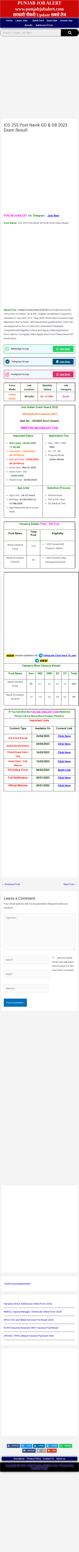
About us (60, 1458)
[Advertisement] (38, 78)
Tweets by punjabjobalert (17, 1283)
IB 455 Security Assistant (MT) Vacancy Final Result (31, 1327)
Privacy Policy (34, 1458)
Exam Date (52, 20)
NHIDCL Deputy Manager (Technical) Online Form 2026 (33, 1311)
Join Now (53, 215)
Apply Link (64, 770)
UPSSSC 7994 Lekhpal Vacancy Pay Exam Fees (29, 1335)
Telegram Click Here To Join (59, 655)
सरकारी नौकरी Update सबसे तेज (39, 14)
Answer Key (66, 20)
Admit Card (38, 20)
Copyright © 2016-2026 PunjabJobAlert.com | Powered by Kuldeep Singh (40, 1467)
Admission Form (45, 25)
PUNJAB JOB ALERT (39, 3)
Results (28, 25)
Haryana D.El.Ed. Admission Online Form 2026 (28, 1303)
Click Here (64, 736)
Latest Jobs (22, 20)
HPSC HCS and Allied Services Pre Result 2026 (29, 1319)
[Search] (70, 32)
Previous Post (11, 884)
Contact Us (48, 1458)
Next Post (70, 884)
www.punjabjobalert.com (39, 9)
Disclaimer (19, 1458)
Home (9, 20)
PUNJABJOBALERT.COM (45, 711)
